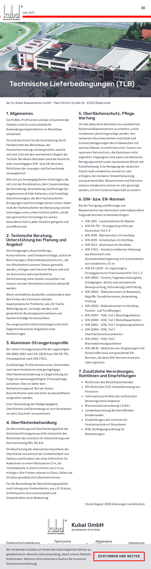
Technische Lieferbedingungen (62, 543)
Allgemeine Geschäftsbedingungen (103, 543)
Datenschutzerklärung (23, 543)
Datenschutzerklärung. (21, 563)
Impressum (137, 543)
